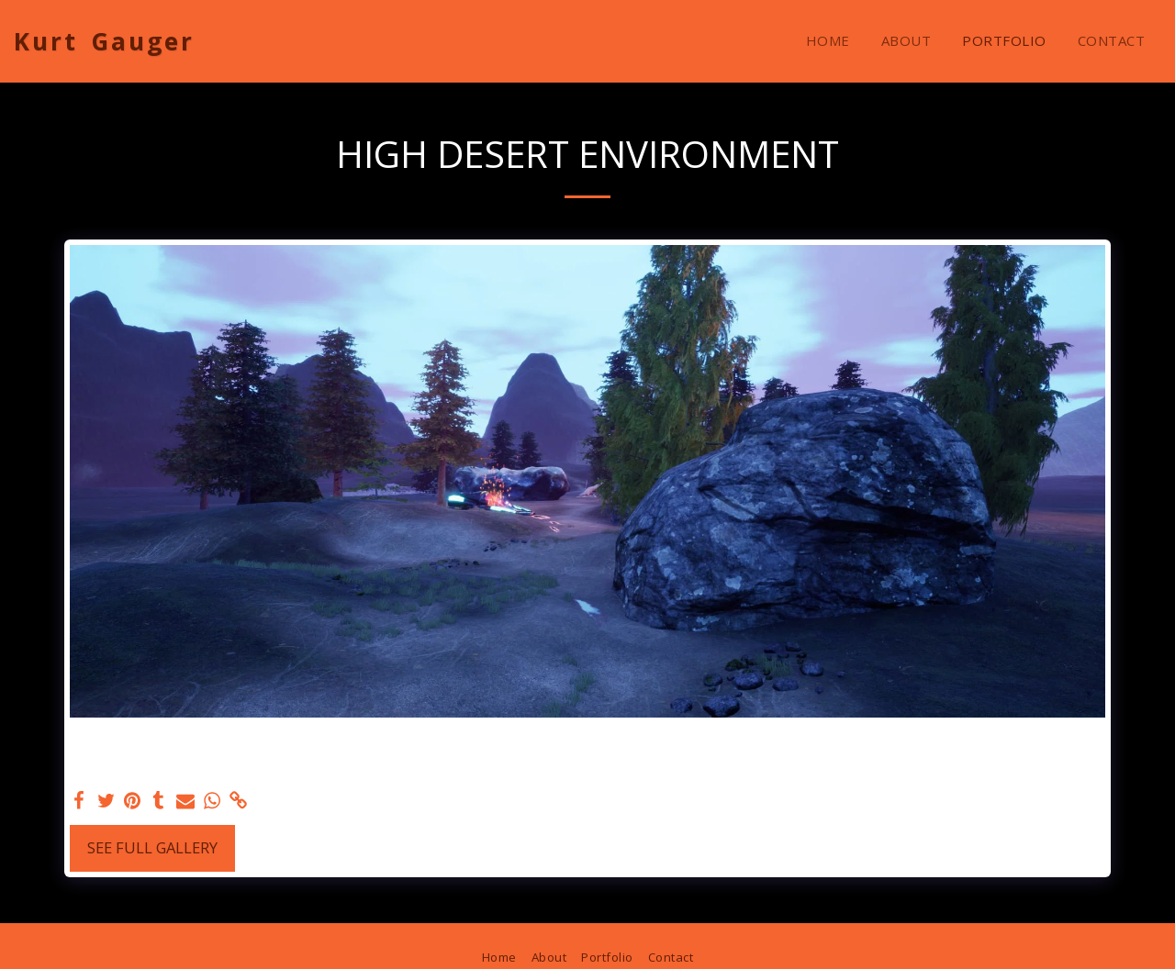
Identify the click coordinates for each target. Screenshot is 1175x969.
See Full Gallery (152, 847)
